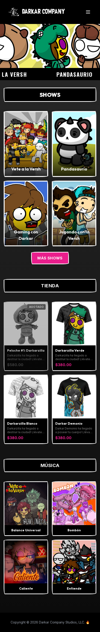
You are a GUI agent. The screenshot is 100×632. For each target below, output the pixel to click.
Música (50, 465)
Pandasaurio (77, 74)
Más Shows (50, 258)
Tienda (50, 285)
